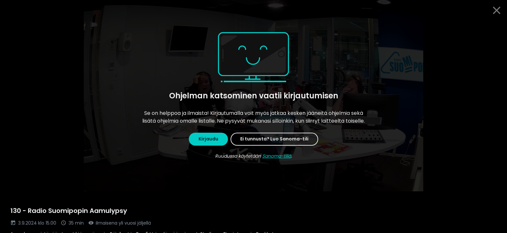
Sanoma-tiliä (276, 156)
